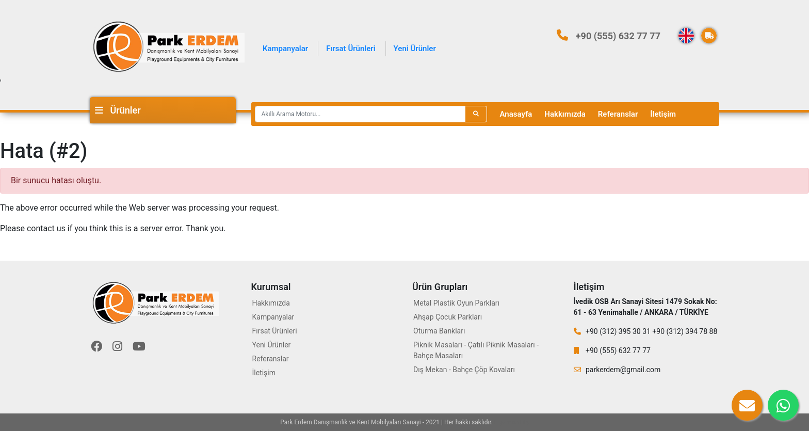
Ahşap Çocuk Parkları (447, 317)
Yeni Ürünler (415, 48)
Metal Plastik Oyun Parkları (456, 303)
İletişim (663, 114)
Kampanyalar (285, 48)
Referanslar (618, 114)
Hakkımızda (565, 114)
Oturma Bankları (439, 331)
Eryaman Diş (511, 422)
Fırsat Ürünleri (350, 48)
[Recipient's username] (360, 114)
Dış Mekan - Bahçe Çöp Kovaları (464, 369)
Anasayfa (516, 114)
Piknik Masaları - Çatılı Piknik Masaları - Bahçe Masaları (476, 350)
